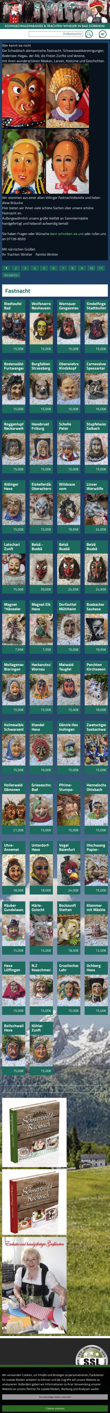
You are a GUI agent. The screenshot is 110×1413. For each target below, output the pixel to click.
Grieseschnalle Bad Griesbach (41, 787)
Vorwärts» (11, 275)
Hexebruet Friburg (40, 426)
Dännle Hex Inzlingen (68, 727)
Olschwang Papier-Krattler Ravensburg (96, 847)
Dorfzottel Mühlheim (67, 607)
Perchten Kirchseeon (96, 667)
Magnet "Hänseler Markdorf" (12, 607)
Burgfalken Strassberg (41, 366)
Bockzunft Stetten (67, 908)
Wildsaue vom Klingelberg (68, 486)
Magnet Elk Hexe (41, 607)
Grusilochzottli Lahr (68, 968)
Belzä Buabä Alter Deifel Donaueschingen (96, 547)
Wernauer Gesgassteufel (68, 306)
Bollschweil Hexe (13, 1028)
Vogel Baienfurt (67, 847)
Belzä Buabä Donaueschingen (68, 547)
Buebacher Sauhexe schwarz (95, 607)
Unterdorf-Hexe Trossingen (41, 847)
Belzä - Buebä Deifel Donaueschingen (41, 547)
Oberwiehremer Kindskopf (68, 366)
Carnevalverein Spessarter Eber (96, 366)
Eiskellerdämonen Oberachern (41, 486)
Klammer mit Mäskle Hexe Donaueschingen (96, 908)
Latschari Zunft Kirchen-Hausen (12, 547)
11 (101, 268)
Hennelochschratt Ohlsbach (96, 787)
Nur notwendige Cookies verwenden (55, 1397)
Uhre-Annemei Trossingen (13, 847)
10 (91, 268)
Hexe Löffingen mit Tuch (12, 968)
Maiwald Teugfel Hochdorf (67, 667)
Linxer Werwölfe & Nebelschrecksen (96, 486)
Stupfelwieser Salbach (96, 426)
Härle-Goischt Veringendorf (41, 908)
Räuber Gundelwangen (13, 908)
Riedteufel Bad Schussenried (13, 306)
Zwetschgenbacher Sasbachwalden (96, 727)
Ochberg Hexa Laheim (94, 968)
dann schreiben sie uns (67, 233)
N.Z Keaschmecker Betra (41, 968)
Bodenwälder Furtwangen (13, 366)
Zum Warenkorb (103, 31)
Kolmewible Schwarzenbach (13, 727)
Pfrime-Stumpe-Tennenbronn (68, 787)
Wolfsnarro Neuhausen (41, 306)
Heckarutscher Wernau (41, 667)
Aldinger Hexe (11, 486)
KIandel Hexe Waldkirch (40, 727)
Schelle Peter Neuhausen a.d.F (68, 426)
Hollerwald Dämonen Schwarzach (13, 787)
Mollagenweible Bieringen (13, 667)
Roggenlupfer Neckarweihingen (13, 426)
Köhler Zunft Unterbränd (41, 1028)
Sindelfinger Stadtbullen (96, 306)
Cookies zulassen (55, 1408)
